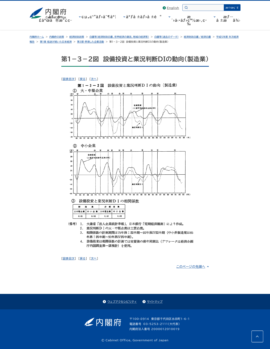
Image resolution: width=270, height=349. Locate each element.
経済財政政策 (76, 37)
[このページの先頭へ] (257, 336)
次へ (94, 79)
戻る (83, 79)
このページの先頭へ (190, 266)
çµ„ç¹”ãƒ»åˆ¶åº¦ (99, 16)
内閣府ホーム (37, 37)
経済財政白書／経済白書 (197, 37)
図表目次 (68, 79)
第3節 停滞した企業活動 (90, 42)
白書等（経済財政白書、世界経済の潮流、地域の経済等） (119, 37)
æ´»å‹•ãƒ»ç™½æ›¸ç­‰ (189, 20)
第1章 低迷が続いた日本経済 (56, 42)
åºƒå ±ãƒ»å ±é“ (144, 16)
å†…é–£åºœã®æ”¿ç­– (55, 18)
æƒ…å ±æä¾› (228, 18)
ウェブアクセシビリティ (122, 301)
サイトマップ (155, 301)
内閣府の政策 (56, 37)
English (173, 7)
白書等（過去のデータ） (166, 37)
